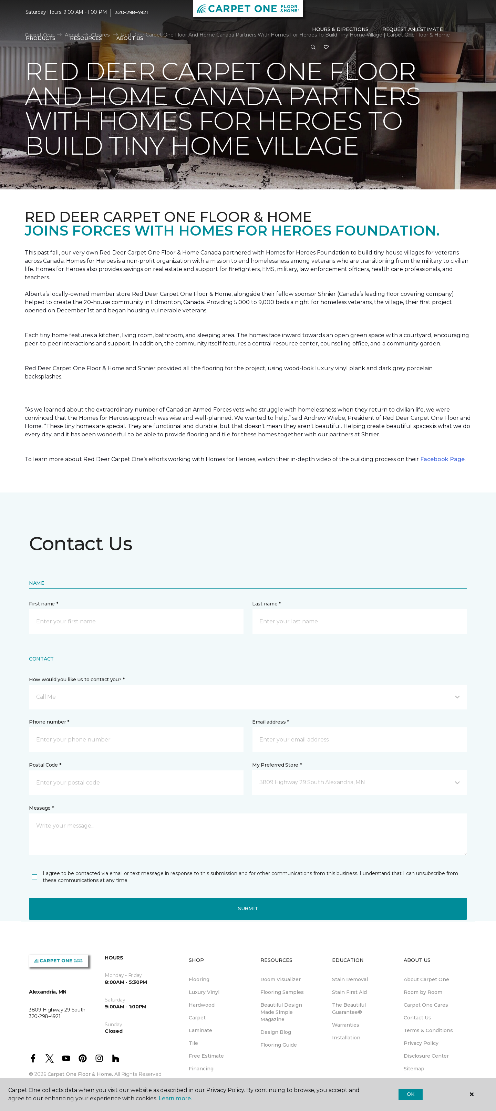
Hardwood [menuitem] (202, 1005)
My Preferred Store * (276, 764)
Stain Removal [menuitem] (350, 979)
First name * (43, 603)
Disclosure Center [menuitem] (426, 1056)
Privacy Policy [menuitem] (421, 1043)
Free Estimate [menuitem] (206, 1056)
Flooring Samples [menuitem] (282, 992)
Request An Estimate (412, 29)
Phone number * (49, 721)
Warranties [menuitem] (345, 1025)
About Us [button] (129, 38)
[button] (313, 47)
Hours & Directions (340, 29)
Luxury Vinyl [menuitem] (204, 992)
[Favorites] (326, 47)
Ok (410, 1094)
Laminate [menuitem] (200, 1030)
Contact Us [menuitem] (417, 1018)
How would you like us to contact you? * (77, 679)
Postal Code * (45, 764)
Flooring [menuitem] (199, 979)
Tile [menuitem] (193, 1043)
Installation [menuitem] (346, 1038)
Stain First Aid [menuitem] (349, 992)
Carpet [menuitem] (197, 1018)
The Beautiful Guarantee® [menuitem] (349, 1008)
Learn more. (175, 1098)
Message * (41, 808)
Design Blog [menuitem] (275, 1032)
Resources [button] (86, 38)
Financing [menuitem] (201, 1069)
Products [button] (40, 38)
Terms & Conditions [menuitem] (428, 1030)
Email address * (270, 721)
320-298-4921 (131, 12)
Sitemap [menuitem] (414, 1069)
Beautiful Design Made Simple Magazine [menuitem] (281, 1012)
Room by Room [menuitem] (423, 992)
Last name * (266, 603)
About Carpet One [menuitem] (426, 979)
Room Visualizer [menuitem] (280, 979)
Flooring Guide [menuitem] (278, 1045)
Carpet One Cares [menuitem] (426, 1005)
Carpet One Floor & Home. (80, 1074)
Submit (248, 908)
